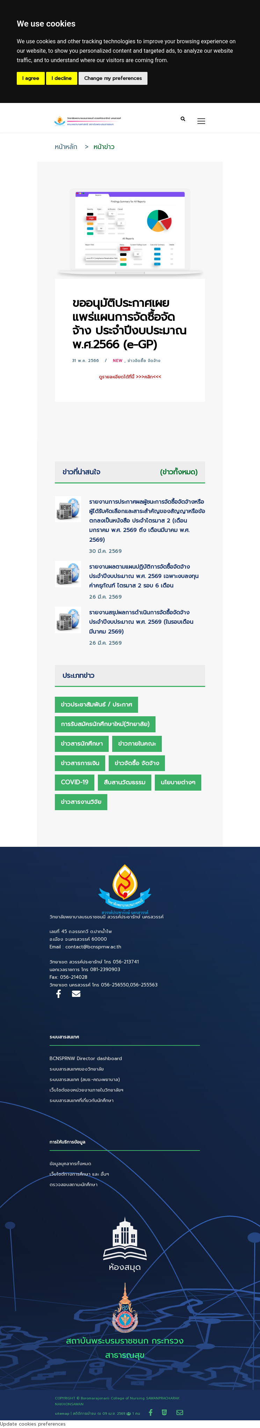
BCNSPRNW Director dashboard (86, 1058)
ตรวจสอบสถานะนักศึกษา (74, 1184)
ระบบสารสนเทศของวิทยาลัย (77, 1069)
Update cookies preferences (33, 1424)
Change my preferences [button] (113, 78)
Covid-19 (74, 782)
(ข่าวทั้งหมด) (178, 472)
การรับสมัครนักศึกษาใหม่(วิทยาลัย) (105, 723)
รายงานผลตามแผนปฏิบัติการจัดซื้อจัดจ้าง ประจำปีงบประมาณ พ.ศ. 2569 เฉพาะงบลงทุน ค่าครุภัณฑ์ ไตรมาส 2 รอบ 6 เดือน (143, 576)
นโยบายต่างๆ (178, 782)
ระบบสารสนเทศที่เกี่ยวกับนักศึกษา (82, 1100)
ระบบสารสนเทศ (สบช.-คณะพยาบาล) (85, 1079)
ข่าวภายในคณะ (137, 743)
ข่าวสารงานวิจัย (81, 801)
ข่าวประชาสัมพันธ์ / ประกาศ (96, 704)
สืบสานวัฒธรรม (124, 782)
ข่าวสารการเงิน (80, 763)
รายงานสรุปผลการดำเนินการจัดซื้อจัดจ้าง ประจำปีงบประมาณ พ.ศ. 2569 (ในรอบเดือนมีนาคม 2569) (141, 622)
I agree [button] (30, 78)
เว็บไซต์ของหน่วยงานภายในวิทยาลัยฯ (86, 1090)
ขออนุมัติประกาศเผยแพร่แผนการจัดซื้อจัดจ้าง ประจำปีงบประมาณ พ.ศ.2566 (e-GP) (129, 323)
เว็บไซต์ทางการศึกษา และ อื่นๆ (79, 1174)
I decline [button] (62, 78)
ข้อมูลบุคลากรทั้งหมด (70, 1163)
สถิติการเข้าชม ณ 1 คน (107, 1413)
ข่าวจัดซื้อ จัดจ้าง (144, 361)
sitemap (62, 1413)
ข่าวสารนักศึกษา (82, 743)
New (118, 361)
